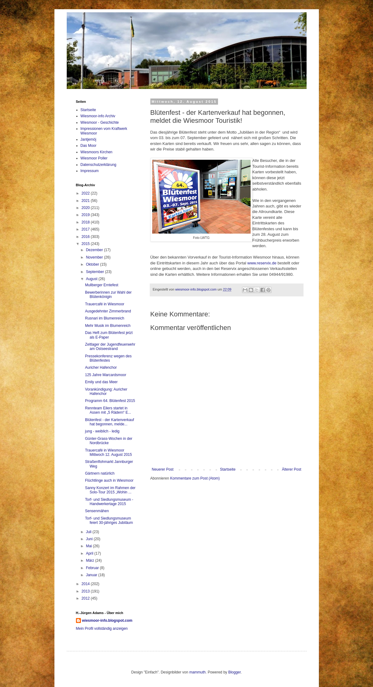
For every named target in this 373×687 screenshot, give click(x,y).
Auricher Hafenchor (101, 367)
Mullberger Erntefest (101, 285)
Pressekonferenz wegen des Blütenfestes (108, 358)
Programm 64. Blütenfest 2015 (110, 401)
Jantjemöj (88, 139)
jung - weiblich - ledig (102, 431)
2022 (86, 193)
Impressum (90, 171)
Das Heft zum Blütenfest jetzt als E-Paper (109, 335)
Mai (89, 546)
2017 (86, 229)
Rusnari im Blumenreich (104, 318)
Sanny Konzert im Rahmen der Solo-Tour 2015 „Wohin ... (110, 490)
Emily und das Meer (101, 382)
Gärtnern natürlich (99, 473)
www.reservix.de (261, 263)
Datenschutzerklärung (99, 165)
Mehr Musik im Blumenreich (107, 325)
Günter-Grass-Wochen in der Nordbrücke (108, 440)
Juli (89, 532)
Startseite (228, 469)
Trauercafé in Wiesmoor (104, 304)
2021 (86, 201)
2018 (86, 222)
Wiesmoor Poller (94, 158)
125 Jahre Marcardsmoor (105, 375)
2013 (86, 591)
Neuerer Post (163, 469)
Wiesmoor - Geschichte (100, 122)
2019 (86, 215)
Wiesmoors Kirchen (97, 152)
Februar (93, 568)
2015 (86, 244)
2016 (86, 237)
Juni (89, 539)
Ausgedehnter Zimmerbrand (108, 311)
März (90, 560)
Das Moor (89, 145)
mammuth (197, 672)
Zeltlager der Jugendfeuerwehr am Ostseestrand (110, 346)
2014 (86, 584)
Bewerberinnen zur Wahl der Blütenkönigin (108, 294)
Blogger (234, 672)
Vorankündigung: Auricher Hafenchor (106, 391)
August (92, 279)
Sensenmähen (97, 511)
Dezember (95, 250)
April (90, 553)
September (95, 272)
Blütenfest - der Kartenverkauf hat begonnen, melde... (109, 422)
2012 (86, 598)
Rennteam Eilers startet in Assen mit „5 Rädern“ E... (108, 410)
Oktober (93, 264)
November (95, 257)
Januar (92, 575)
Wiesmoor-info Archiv (98, 116)
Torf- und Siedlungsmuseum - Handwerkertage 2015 (109, 501)
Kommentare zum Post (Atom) (195, 478)
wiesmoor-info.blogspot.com (107, 620)
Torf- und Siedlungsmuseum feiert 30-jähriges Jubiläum (109, 520)
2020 (86, 208)
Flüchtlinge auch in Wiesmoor (109, 480)
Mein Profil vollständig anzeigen (102, 628)
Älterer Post (291, 469)
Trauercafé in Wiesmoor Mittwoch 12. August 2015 (108, 452)
